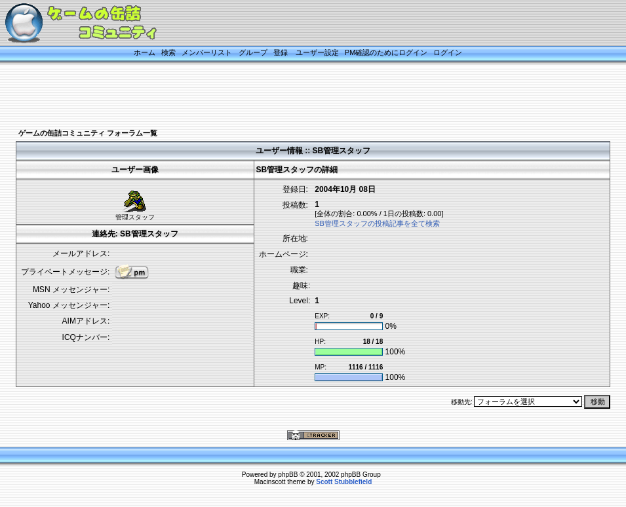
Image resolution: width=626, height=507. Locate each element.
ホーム (144, 52)
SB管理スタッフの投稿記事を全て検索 (377, 223)
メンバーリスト (207, 52)
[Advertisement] (297, 96)
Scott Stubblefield (344, 481)
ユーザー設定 (317, 52)
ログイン (447, 52)
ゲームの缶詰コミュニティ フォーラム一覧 (87, 133)
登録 (280, 52)
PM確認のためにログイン (386, 52)
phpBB (288, 474)
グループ (253, 52)
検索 (168, 52)
